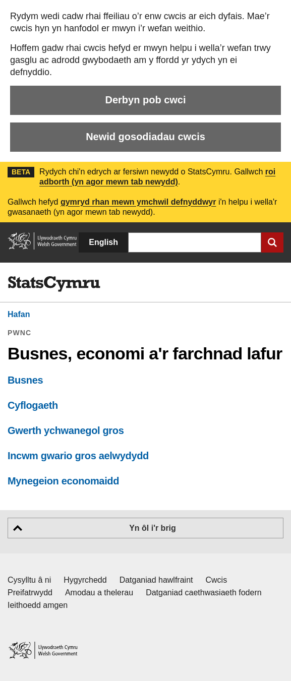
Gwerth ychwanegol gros (66, 430)
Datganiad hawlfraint (156, 580)
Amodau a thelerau (99, 592)
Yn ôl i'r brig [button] (152, 528)
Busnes (25, 380)
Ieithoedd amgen (38, 605)
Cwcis (216, 580)
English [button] (103, 242)
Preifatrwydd (30, 592)
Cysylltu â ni (29, 580)
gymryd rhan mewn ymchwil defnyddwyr (138, 202)
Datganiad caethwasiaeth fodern (204, 592)
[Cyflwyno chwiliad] (272, 242)
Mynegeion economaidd (63, 480)
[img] (54, 284)
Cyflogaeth (33, 405)
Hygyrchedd (85, 580)
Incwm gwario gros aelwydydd (78, 455)
